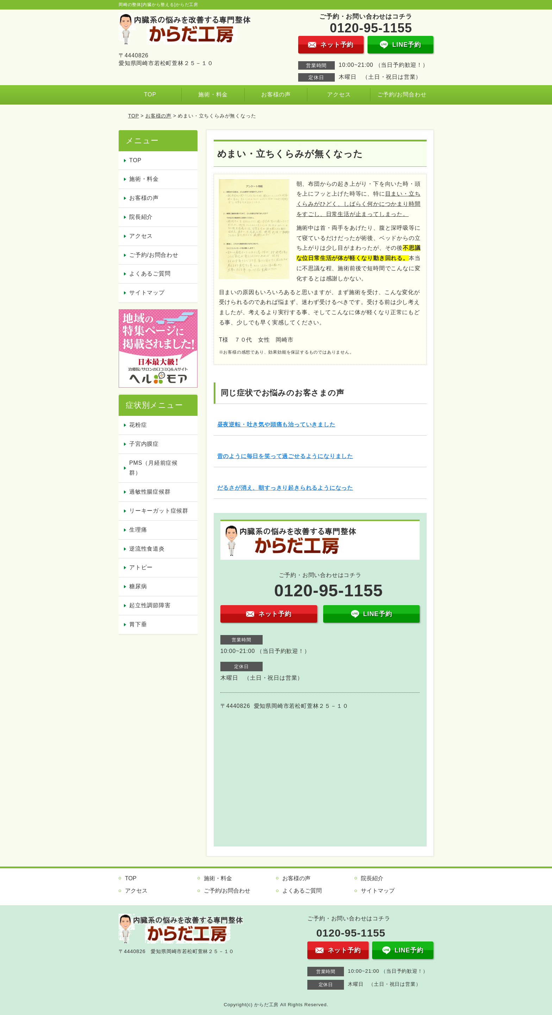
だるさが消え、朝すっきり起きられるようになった (285, 488)
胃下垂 (138, 624)
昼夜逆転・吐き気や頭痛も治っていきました (276, 424)
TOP (150, 94)
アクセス (339, 94)
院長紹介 (141, 217)
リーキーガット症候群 (158, 511)
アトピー (141, 567)
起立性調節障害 (150, 605)
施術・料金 (213, 94)
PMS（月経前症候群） (153, 468)
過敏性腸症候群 (150, 492)
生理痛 (138, 530)
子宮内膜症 (144, 444)
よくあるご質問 (150, 274)
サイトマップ (147, 293)
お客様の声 (276, 94)
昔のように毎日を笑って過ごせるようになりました (285, 456)
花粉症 (138, 425)
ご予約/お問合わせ (402, 94)
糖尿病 (138, 586)
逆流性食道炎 (147, 549)
